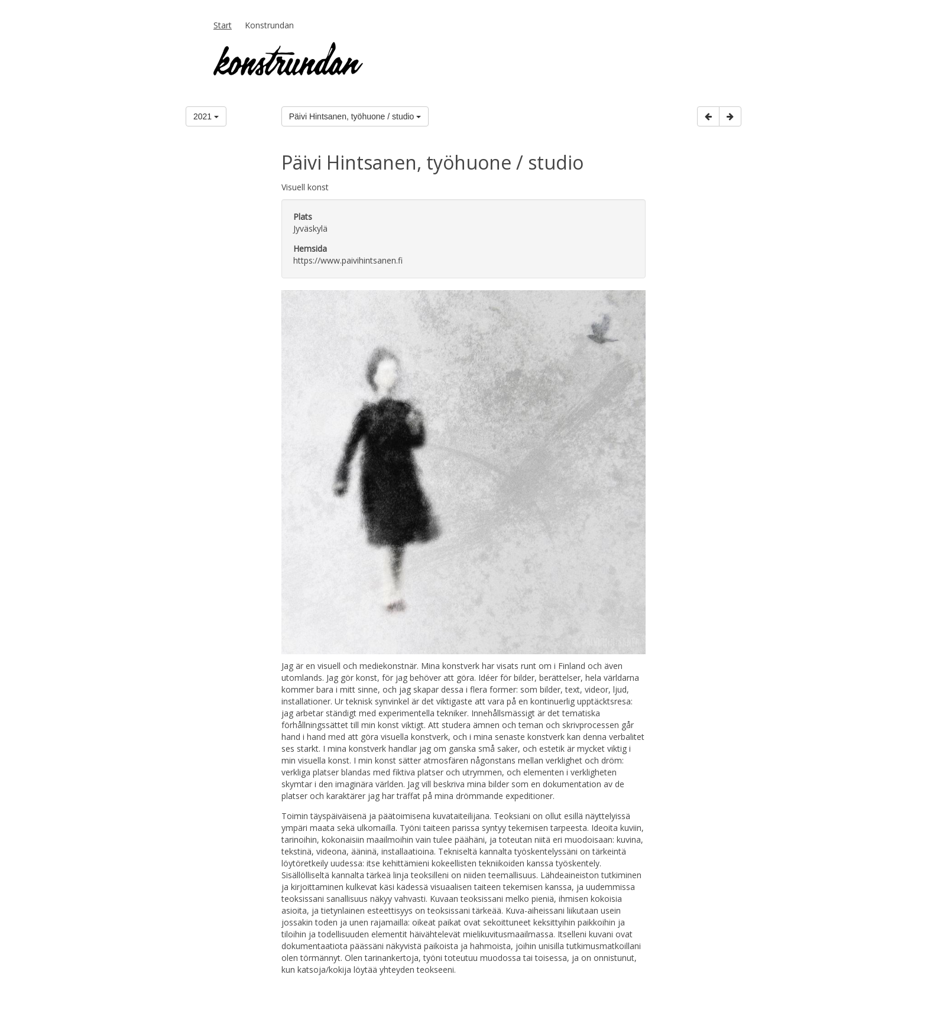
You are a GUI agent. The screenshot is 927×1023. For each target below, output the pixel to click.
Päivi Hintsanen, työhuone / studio (355, 116)
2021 (206, 116)
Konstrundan (269, 25)
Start (222, 25)
